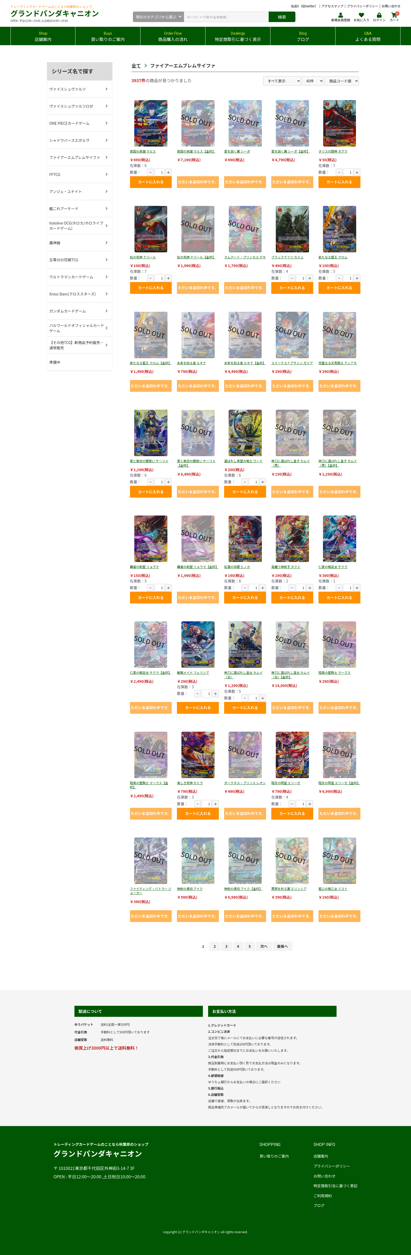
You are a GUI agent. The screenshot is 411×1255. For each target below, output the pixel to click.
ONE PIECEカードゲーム (69, 123)
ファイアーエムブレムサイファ (74, 157)
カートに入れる (151, 181)
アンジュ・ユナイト (65, 191)
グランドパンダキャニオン (54, 13)
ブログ (319, 1205)
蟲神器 (54, 242)
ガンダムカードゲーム (67, 311)
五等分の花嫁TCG (63, 259)
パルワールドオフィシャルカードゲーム (76, 328)
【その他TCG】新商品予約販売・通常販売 (76, 345)
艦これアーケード (63, 208)
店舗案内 (320, 1156)
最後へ (282, 946)
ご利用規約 (322, 1195)
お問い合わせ (391, 6)
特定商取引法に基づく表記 (335, 1185)
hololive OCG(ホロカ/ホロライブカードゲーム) (76, 225)
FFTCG (54, 174)
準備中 (54, 362)
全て (136, 65)
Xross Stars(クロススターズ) (72, 293)
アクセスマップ (332, 6)
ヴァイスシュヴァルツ (67, 89)
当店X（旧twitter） (304, 6)
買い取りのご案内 (274, 1156)
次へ (264, 946)
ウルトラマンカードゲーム (71, 276)
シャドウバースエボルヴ (69, 140)
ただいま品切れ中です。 (198, 181)
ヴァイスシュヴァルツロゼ (71, 106)
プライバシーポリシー (362, 6)
